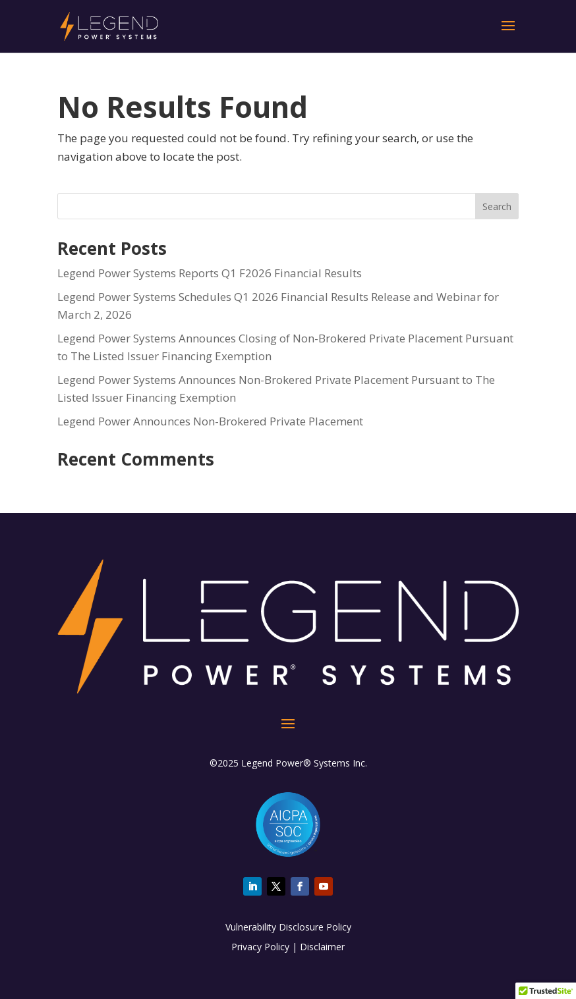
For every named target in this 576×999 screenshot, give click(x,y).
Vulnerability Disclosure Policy (288, 927)
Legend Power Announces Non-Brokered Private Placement (210, 421)
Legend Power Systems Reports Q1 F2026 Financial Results (209, 273)
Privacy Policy (260, 946)
